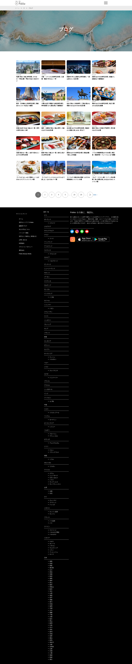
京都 (50, 651)
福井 (50, 580)
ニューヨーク (53, 475)
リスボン (51, 466)
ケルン (51, 450)
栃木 (50, 619)
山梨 (50, 648)
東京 (50, 659)
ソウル (51, 459)
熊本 (50, 585)
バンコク (51, 504)
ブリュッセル (53, 436)
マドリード (52, 530)
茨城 (50, 634)
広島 (50, 625)
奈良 (50, 629)
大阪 (50, 644)
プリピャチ (52, 254)
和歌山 (51, 587)
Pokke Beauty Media (25, 254)
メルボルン (52, 359)
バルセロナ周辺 (53, 532)
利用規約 (21, 243)
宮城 (50, 604)
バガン (51, 308)
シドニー (51, 426)
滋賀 (50, 595)
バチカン (51, 545)
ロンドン (51, 514)
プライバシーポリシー (25, 247)
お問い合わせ (23, 240)
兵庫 (50, 616)
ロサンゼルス (53, 477)
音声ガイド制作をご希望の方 (28, 236)
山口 (50, 570)
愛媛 (50, 612)
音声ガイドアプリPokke (26, 222)
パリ (50, 523)
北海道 (51, 646)
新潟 (50, 631)
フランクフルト (53, 452)
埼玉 (50, 591)
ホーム (17, 8)
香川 (50, 602)
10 (74, 195)
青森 (50, 599)
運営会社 (21, 250)
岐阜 (50, 589)
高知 (50, 572)
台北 (50, 493)
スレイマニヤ (53, 370)
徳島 (50, 561)
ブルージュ (52, 434)
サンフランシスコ (54, 484)
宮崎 (50, 574)
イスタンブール (53, 412)
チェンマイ (52, 500)
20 (81, 195)
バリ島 (51, 297)
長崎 (50, 655)
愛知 (50, 638)
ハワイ (51, 480)
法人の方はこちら (24, 229)
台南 (50, 491)
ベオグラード (53, 261)
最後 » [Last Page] (95, 195)
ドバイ (51, 238)
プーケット (52, 502)
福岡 (50, 606)
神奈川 (51, 642)
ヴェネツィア (53, 548)
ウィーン (51, 357)
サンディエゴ (53, 482)
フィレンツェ (53, 552)
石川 (50, 627)
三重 (50, 653)
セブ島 (51, 401)
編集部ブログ (23, 226)
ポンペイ (51, 543)
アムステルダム (53, 443)
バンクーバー (53, 377)
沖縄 (50, 608)
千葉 (50, 614)
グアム (51, 473)
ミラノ (51, 550)
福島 (50, 578)
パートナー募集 (23, 233)
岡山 (50, 621)
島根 (50, 657)
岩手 (50, 597)
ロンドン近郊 (53, 511)
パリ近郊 (51, 521)
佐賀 (50, 563)
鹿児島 (51, 567)
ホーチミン (52, 419)
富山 (50, 582)
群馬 (50, 640)
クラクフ (51, 223)
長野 (50, 636)
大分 (50, 610)
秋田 (50, 576)
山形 (50, 593)
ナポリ (51, 541)
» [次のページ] (90, 195)
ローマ (51, 554)
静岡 (50, 623)
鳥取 (50, 565)
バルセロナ (52, 534)
